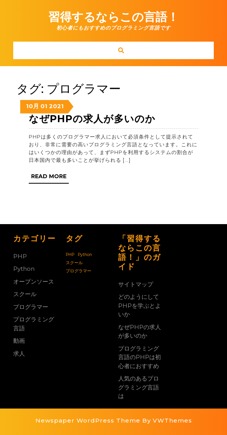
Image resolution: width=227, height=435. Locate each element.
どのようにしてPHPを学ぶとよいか (139, 305)
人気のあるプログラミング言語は (138, 387)
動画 (19, 340)
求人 (19, 353)
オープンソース (33, 281)
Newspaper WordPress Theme (87, 420)
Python (24, 268)
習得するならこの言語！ (113, 17)
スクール (25, 294)
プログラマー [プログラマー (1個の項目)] (78, 271)
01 (43, 106)
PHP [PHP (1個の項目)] (70, 254)
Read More (50, 178)
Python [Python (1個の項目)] (85, 254)
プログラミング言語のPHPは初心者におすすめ (139, 357)
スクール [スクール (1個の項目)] (74, 262)
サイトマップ (135, 284)
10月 (32, 106)
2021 (56, 106)
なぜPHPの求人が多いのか (92, 119)
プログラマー (30, 306)
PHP (20, 256)
